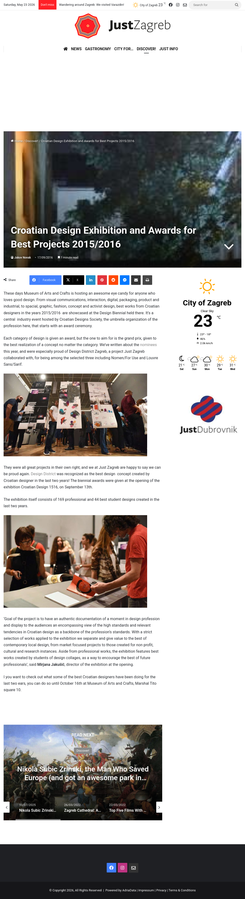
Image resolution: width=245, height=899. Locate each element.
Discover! (146, 49)
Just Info (168, 49)
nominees (148, 344)
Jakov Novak (22, 257)
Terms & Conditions (182, 890)
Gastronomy (98, 49)
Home (17, 141)
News (76, 49)
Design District (43, 474)
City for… (124, 49)
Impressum (146, 890)
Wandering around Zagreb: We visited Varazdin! (91, 4)
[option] (83, 772)
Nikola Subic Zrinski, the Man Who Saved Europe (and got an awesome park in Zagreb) (83, 777)
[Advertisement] (122, 88)
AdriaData (129, 890)
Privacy (161, 890)
